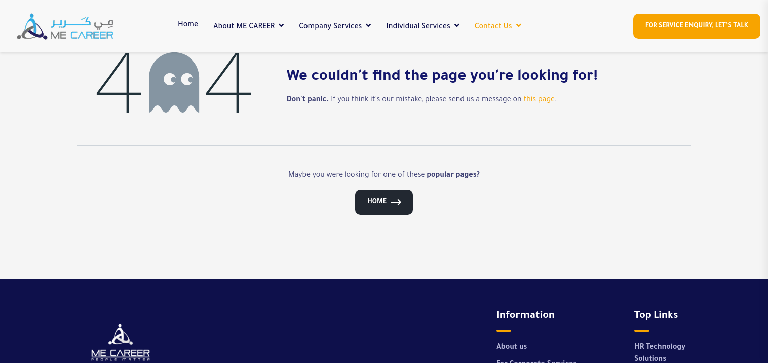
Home (188, 25)
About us (511, 348)
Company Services (330, 27)
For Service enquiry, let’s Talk (696, 26)
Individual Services (418, 27)
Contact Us (493, 27)
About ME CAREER (244, 27)
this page (539, 100)
